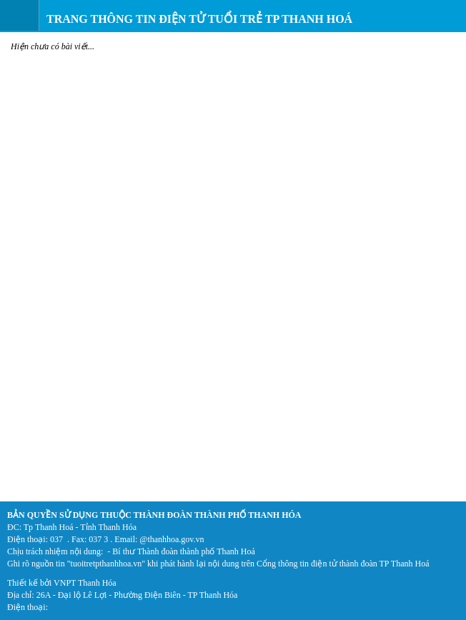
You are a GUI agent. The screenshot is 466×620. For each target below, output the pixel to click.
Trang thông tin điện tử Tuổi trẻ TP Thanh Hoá (199, 19)
